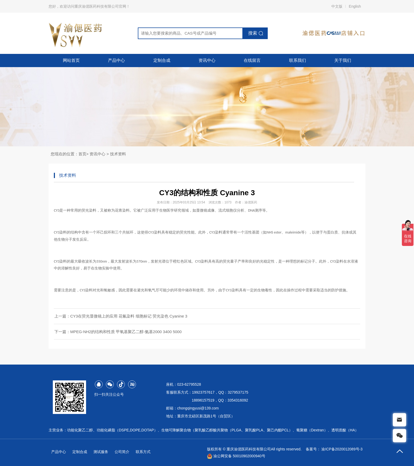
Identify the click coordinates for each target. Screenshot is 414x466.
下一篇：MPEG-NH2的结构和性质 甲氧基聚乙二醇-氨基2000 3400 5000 (118, 331)
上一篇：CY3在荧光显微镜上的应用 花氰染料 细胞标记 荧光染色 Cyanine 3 (120, 316)
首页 (82, 154)
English (355, 6)
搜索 (252, 33)
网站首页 (71, 60)
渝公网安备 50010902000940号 (236, 456)
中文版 (336, 6)
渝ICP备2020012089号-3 (342, 449)
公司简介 (122, 452)
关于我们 (342, 60)
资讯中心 (207, 60)
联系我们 (297, 60)
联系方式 (143, 452)
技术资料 (118, 154)
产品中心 (116, 60)
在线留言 (252, 60)
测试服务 (100, 452)
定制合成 (161, 60)
